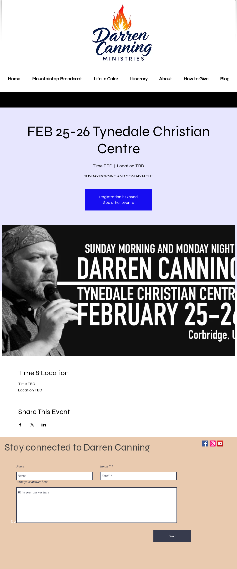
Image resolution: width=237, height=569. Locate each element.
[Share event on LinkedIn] (43, 424)
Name (20, 466)
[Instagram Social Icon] (213, 443)
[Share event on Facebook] (20, 424)
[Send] (172, 536)
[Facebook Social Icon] (205, 443)
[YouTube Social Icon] (220, 443)
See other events (118, 203)
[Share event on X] (32, 424)
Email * (105, 466)
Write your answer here (32, 482)
